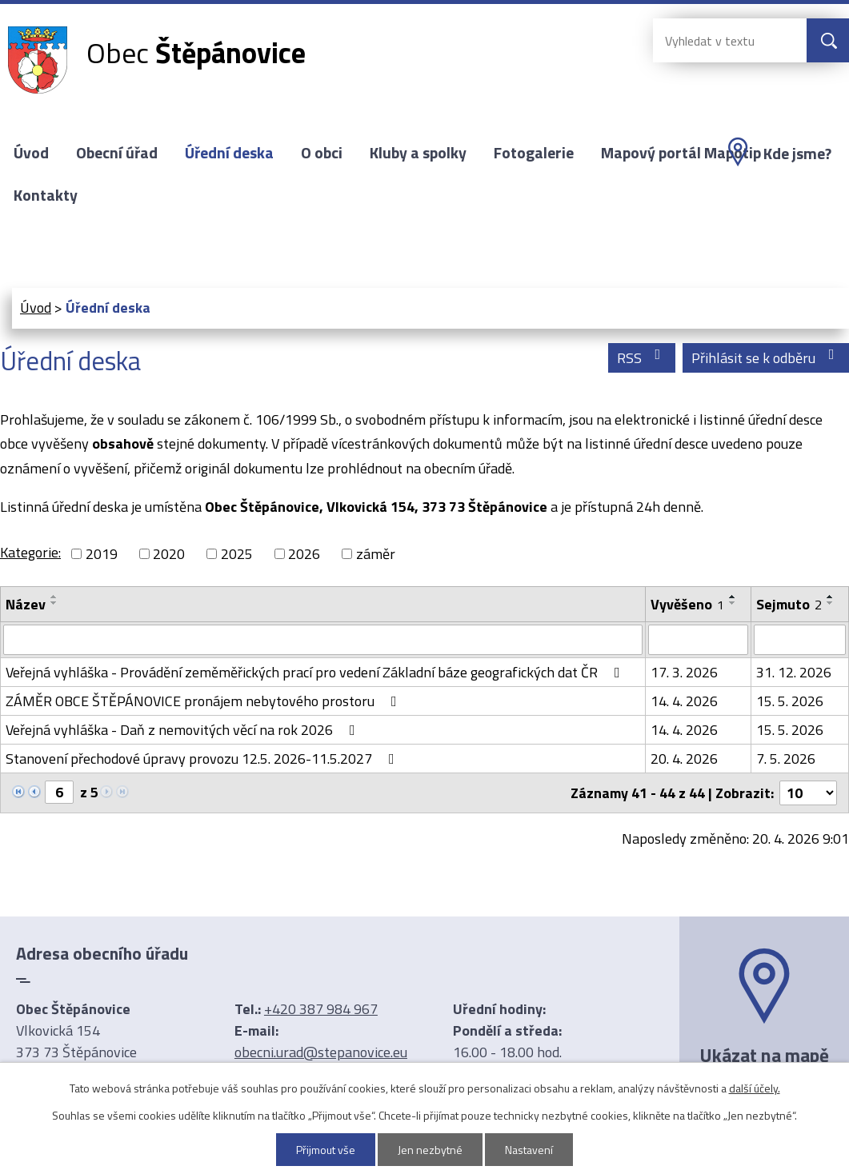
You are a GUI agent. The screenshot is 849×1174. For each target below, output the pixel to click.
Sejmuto (789, 604)
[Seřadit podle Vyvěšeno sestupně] (733, 603)
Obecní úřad (117, 153)
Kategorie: (30, 552)
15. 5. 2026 (789, 701)
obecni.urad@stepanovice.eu (320, 1052)
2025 (237, 554)
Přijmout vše (325, 1149)
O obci (321, 153)
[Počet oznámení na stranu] (808, 793)
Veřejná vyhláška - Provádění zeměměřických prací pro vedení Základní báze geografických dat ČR (316, 672)
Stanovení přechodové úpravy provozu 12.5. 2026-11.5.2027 (203, 758)
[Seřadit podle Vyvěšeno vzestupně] (733, 596)
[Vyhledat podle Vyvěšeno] (698, 640)
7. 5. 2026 (785, 758)
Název (26, 604)
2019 (102, 554)
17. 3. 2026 (684, 672)
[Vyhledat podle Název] (323, 640)
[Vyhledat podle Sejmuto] (800, 640)
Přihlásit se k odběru (766, 358)
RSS (642, 358)
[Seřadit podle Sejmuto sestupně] (830, 603)
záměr (375, 554)
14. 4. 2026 (684, 701)
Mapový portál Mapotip (681, 153)
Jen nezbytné (430, 1149)
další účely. (754, 1088)
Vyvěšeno (687, 604)
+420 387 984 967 (321, 1009)
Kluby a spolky (418, 153)
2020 (169, 554)
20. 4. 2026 (684, 758)
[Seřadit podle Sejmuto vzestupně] (830, 596)
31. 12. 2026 (793, 672)
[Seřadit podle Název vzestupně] (54, 596)
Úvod (31, 153)
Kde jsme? (797, 154)
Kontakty (46, 195)
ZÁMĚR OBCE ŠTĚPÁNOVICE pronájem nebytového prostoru (204, 701)
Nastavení (529, 1149)
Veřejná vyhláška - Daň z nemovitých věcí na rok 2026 (184, 730)
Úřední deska (229, 153)
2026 (304, 554)
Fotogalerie (534, 153)
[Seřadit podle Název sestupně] (54, 603)
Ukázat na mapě (764, 1054)
